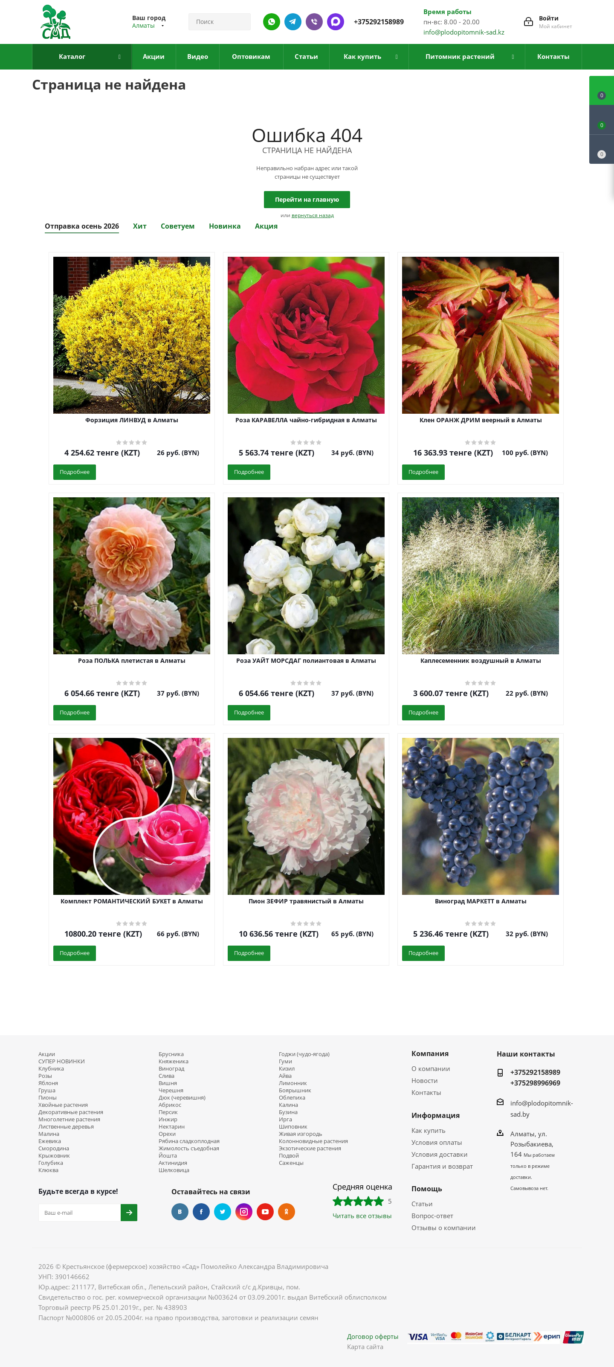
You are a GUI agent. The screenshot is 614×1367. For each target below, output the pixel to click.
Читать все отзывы (362, 1215)
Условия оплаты (436, 1142)
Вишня (168, 1083)
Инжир (168, 1119)
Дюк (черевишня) (182, 1097)
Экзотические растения (310, 1148)
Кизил (287, 1068)
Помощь (426, 1188)
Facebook (201, 1211)
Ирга (285, 1119)
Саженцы (291, 1163)
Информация (435, 1115)
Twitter (222, 1211)
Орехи (167, 1134)
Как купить (428, 1130)
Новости (424, 1080)
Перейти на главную (307, 199)
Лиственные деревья (66, 1126)
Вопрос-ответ (432, 1215)
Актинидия (173, 1163)
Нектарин (172, 1126)
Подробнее (75, 472)
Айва (285, 1076)
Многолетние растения (69, 1119)
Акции (46, 1054)
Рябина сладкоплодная (189, 1141)
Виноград (171, 1068)
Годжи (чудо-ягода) (304, 1054)
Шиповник (293, 1126)
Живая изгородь (300, 1134)
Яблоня (48, 1083)
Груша (46, 1090)
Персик (168, 1112)
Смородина (53, 1148)
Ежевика (49, 1141)
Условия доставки (439, 1154)
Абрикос (170, 1105)
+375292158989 (379, 21)
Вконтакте (179, 1211)
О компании (430, 1068)
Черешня (171, 1090)
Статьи (422, 1203)
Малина (48, 1134)
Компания (430, 1053)
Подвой (289, 1155)
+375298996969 (535, 1083)
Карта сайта (365, 1346)
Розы (45, 1076)
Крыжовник (54, 1155)
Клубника (51, 1068)
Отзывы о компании (443, 1227)
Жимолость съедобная (189, 1148)
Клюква (48, 1170)
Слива (166, 1076)
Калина (288, 1105)
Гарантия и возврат (442, 1166)
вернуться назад (313, 215)
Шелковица (174, 1170)
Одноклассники (286, 1211)
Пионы (47, 1097)
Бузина (288, 1112)
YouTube (265, 1211)
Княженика (173, 1061)
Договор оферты (373, 1336)
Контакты (426, 1092)
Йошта (168, 1155)
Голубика (50, 1163)
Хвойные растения (63, 1105)
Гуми (285, 1061)
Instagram (243, 1211)
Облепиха (292, 1097)
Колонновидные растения (313, 1141)
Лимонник (293, 1083)
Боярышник (295, 1090)
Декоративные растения (70, 1112)
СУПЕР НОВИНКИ (61, 1061)
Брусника (171, 1054)
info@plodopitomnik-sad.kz (463, 32)
